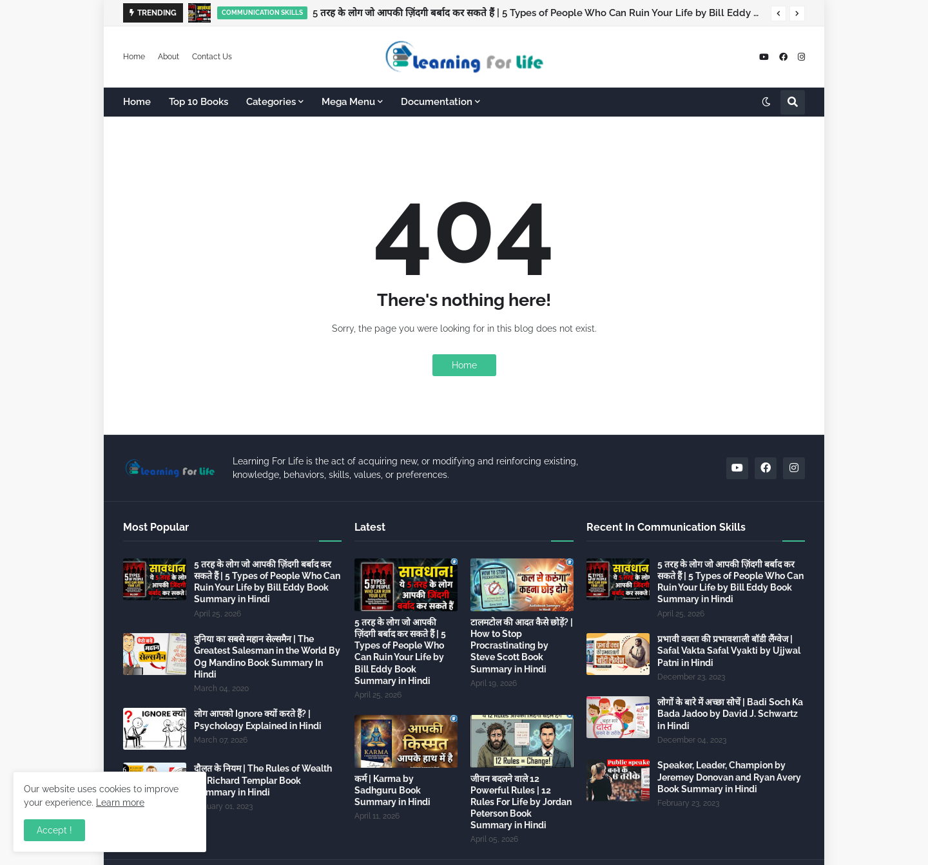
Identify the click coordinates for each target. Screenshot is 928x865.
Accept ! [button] (54, 830)
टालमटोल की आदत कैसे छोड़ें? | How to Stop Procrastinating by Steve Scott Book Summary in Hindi (521, 645)
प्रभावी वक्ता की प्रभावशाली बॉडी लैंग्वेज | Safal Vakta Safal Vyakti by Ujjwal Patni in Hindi (728, 650)
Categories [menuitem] (271, 102)
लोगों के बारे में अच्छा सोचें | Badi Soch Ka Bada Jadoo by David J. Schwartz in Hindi (730, 713)
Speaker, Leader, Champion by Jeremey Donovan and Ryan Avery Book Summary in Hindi (729, 777)
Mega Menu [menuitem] (348, 102)
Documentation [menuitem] (436, 102)
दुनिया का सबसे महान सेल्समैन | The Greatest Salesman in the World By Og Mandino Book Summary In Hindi (267, 657)
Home (134, 56)
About (168, 56)
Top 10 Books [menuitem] (198, 102)
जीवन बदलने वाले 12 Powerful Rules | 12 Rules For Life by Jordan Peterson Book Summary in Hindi (521, 802)
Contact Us (212, 56)
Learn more (120, 802)
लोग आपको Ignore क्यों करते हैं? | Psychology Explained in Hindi (258, 719)
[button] (778, 13)
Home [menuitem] (137, 102)
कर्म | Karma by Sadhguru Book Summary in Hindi (392, 790)
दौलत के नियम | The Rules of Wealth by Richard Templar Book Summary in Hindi (263, 780)
